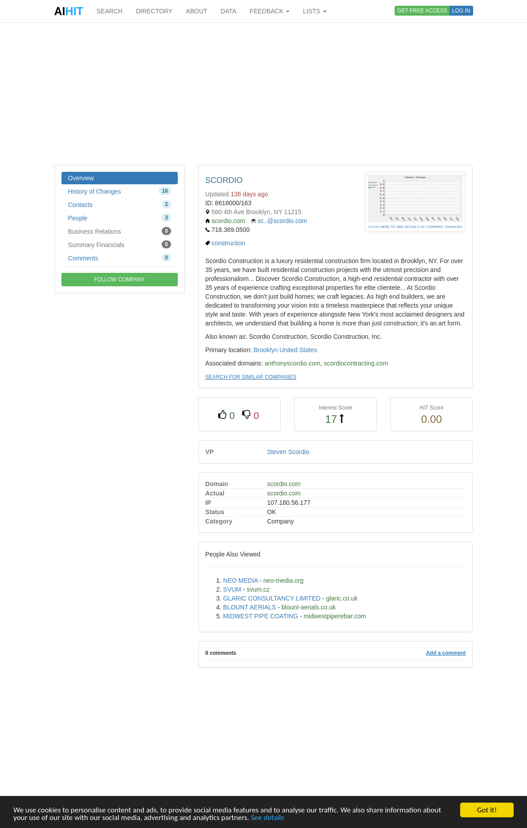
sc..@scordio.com (282, 220)
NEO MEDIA (240, 580)
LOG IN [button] (461, 11)
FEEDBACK (270, 11)
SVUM (232, 589)
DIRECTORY (154, 11)
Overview (81, 178)
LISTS (315, 11)
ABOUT (196, 11)
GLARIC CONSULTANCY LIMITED (272, 598)
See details (267, 817)
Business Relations (119, 231)
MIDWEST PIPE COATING (260, 616)
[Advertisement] (263, 93)
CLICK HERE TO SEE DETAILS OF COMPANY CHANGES (415, 227)
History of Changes (119, 191)
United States (298, 349)
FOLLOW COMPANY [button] (119, 279)
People (119, 218)
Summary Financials (119, 244)
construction (228, 243)
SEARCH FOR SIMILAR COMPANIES (250, 377)
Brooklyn (265, 349)
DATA (228, 11)
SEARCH (110, 11)
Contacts (119, 204)
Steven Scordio (288, 451)
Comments (119, 258)
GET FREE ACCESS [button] (422, 11)
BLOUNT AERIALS (249, 607)
